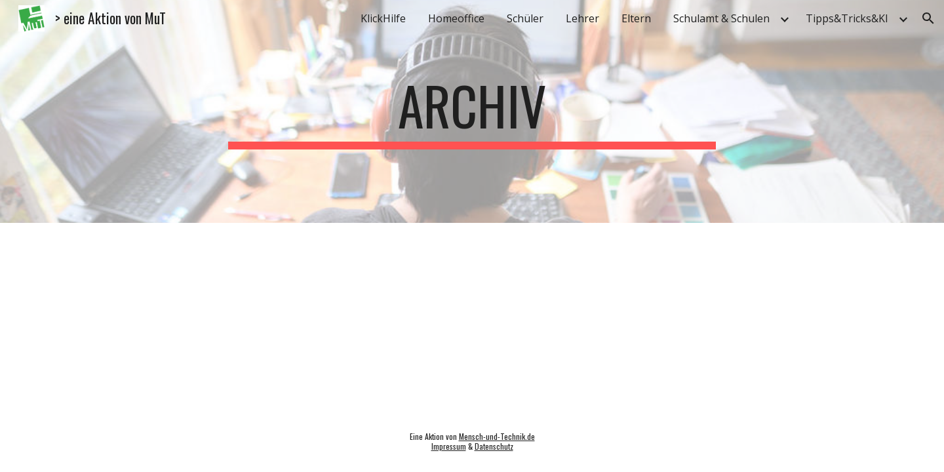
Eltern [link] (636, 18)
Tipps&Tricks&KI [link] (847, 18)
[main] (472, 111)
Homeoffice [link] (456, 18)
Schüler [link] (525, 18)
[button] (928, 18)
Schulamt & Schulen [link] (721, 18)
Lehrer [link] (582, 18)
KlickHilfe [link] (383, 18)
